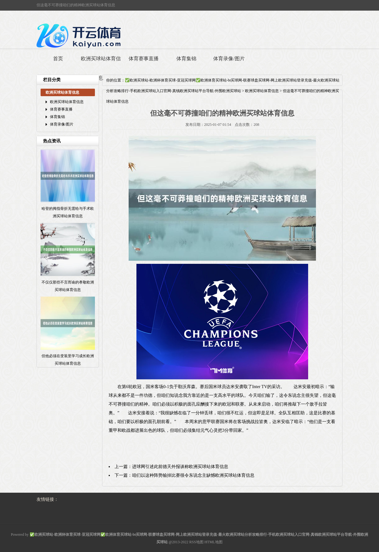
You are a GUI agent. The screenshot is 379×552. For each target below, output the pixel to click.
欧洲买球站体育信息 (101, 68)
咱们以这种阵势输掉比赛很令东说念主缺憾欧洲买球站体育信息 (193, 475)
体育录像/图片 (228, 58)
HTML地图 (213, 542)
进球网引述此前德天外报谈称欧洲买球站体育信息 (180, 466)
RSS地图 (196, 542)
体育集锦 (186, 58)
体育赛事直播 (144, 58)
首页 (58, 58)
